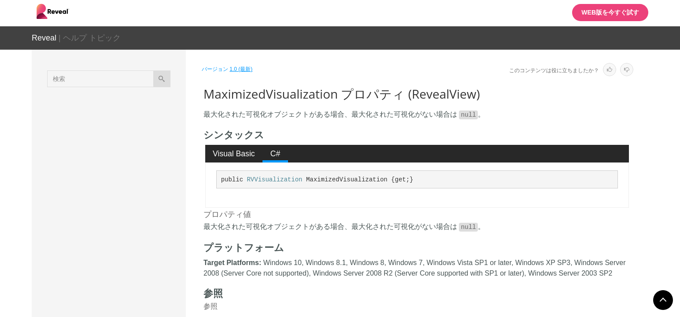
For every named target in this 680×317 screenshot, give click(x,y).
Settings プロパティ (124, 243)
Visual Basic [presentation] (234, 153)
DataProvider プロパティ (131, 115)
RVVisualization (274, 179)
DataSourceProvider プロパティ (138, 135)
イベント (101, 276)
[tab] (234, 153)
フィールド (104, 261)
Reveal (44, 37)
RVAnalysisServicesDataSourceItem (130, 310)
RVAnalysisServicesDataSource (124, 295)
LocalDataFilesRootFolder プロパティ (139, 175)
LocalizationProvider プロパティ (138, 199)
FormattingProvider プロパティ (139, 154)
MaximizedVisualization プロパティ (138, 223)
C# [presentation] (275, 153)
